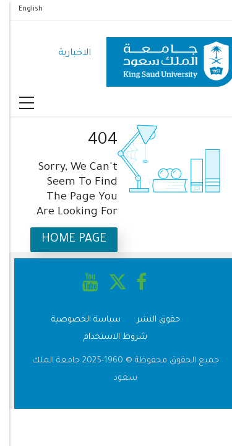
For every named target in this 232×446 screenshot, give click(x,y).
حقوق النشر (149, 320)
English (21, 9)
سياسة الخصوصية (76, 320)
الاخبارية (65, 53)
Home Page (64, 239)
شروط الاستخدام (106, 337)
